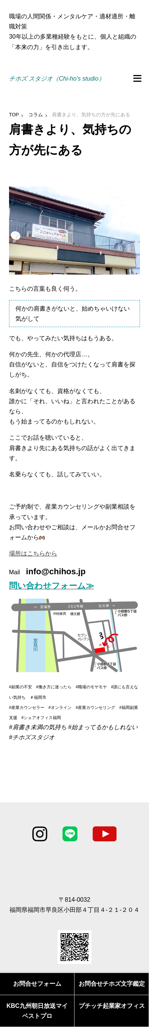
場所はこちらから (33, 553)
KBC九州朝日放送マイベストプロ (37, 1011)
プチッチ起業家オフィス (112, 1006)
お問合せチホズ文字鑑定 (112, 983)
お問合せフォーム (37, 983)
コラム (35, 114)
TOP (14, 114)
